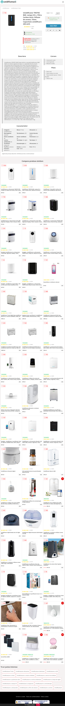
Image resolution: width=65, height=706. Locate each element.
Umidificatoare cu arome (46, 687)
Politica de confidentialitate (33, 696)
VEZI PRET (53, 26)
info (20, 192)
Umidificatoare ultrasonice (22, 671)
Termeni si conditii (20, 696)
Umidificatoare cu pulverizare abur (11, 679)
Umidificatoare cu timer (9, 675)
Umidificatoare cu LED (52, 671)
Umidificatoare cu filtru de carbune (29, 687)
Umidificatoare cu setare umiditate (25, 675)
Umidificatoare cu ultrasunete (10, 687)
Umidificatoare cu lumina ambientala (31, 679)
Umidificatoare (6, 8)
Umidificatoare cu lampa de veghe (52, 679)
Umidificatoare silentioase (38, 671)
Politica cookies (44, 696)
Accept (38, 705)
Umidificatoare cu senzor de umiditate (46, 675)
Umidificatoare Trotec (16, 8)
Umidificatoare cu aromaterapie (44, 683)
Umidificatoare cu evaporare (26, 683)
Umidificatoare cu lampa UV (10, 683)
